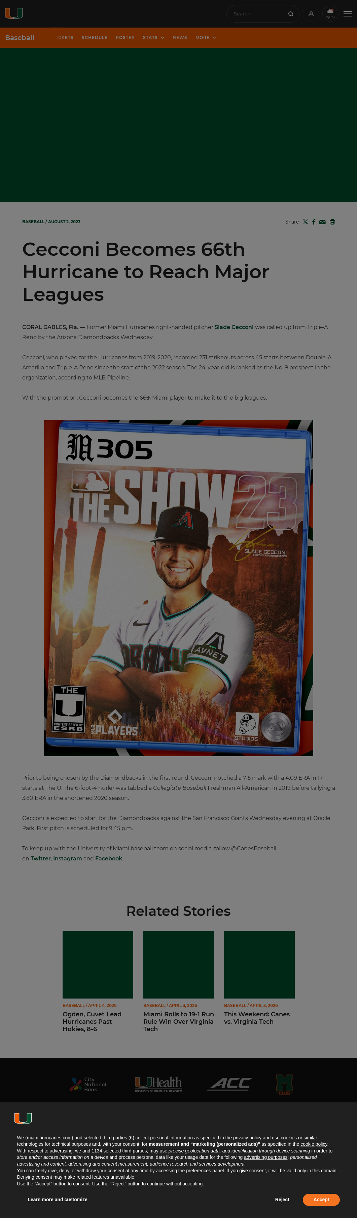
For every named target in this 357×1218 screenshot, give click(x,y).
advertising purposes (265, 1157)
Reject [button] (282, 1199)
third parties (134, 1150)
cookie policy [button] (313, 1144)
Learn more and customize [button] (57, 1199)
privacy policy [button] (247, 1137)
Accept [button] (321, 1199)
